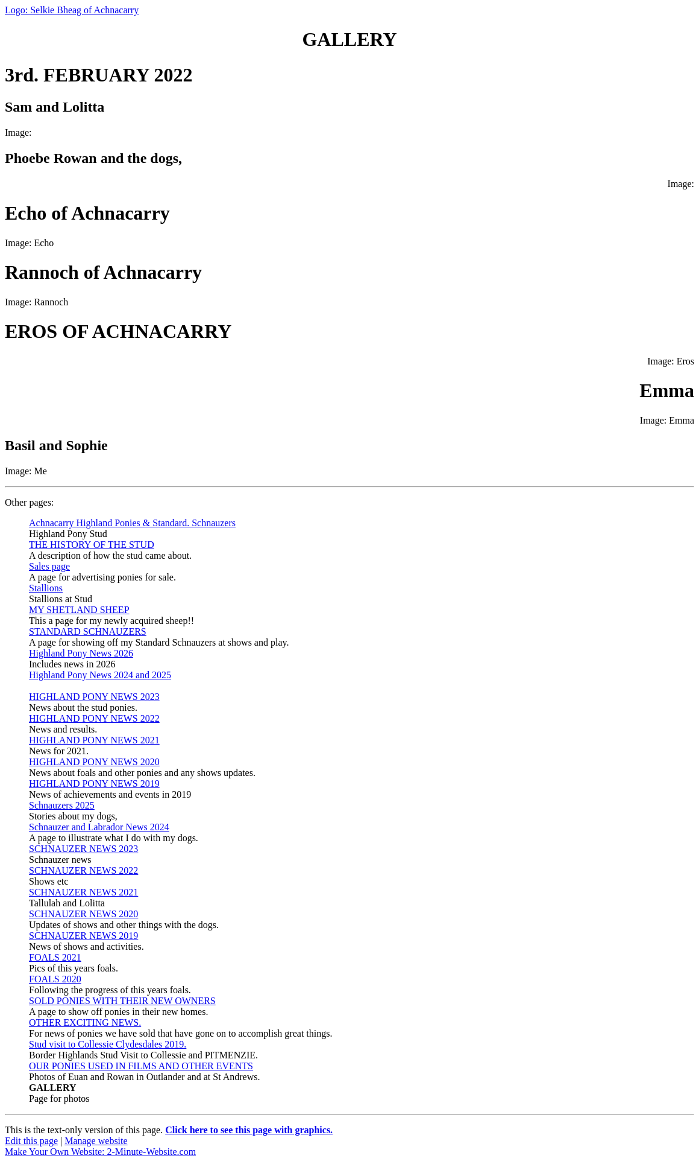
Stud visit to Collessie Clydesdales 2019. (107, 1044)
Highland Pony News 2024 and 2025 (100, 675)
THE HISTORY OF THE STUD (91, 544)
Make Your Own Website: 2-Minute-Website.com (100, 1151)
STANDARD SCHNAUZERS (87, 631)
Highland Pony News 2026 (81, 653)
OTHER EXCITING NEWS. (85, 1022)
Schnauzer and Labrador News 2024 (99, 827)
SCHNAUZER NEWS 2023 (83, 849)
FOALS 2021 (55, 957)
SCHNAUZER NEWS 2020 (83, 914)
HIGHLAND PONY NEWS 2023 (94, 697)
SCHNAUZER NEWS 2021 (83, 892)
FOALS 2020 (55, 979)
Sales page (49, 566)
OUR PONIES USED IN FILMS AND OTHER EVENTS (141, 1066)
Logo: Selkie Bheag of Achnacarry (72, 10)
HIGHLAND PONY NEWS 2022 (94, 718)
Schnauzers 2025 (62, 805)
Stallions (46, 588)
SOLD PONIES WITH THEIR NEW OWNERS (122, 1001)
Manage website (95, 1141)
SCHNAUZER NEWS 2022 (83, 870)
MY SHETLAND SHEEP (79, 610)
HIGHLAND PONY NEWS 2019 (94, 783)
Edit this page (31, 1141)
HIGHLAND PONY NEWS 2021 (94, 740)
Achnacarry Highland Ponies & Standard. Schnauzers (132, 523)
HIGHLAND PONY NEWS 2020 (94, 762)
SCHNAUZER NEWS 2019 (83, 935)
